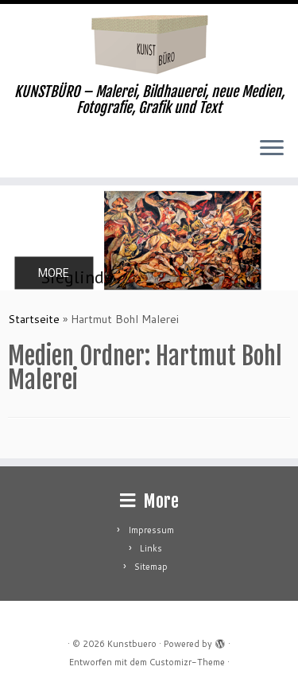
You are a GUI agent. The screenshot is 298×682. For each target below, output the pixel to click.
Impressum (151, 530)
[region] (149, 237)
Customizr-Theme (187, 662)
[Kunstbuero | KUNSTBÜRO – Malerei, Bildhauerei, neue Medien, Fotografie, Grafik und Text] (149, 44)
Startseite (34, 319)
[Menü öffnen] (272, 149)
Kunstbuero (132, 643)
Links (151, 548)
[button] (149, 237)
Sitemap (151, 566)
